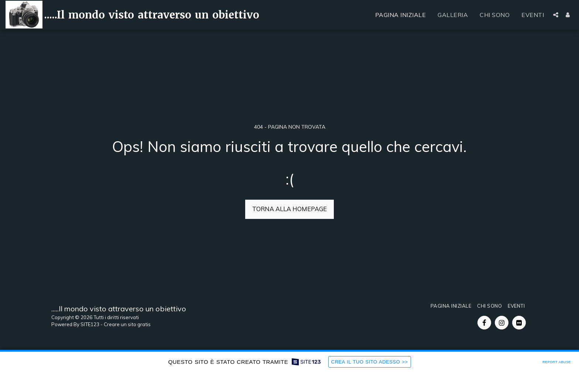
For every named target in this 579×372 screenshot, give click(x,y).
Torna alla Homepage (289, 209)
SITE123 (89, 324)
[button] (555, 15)
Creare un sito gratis (127, 324)
